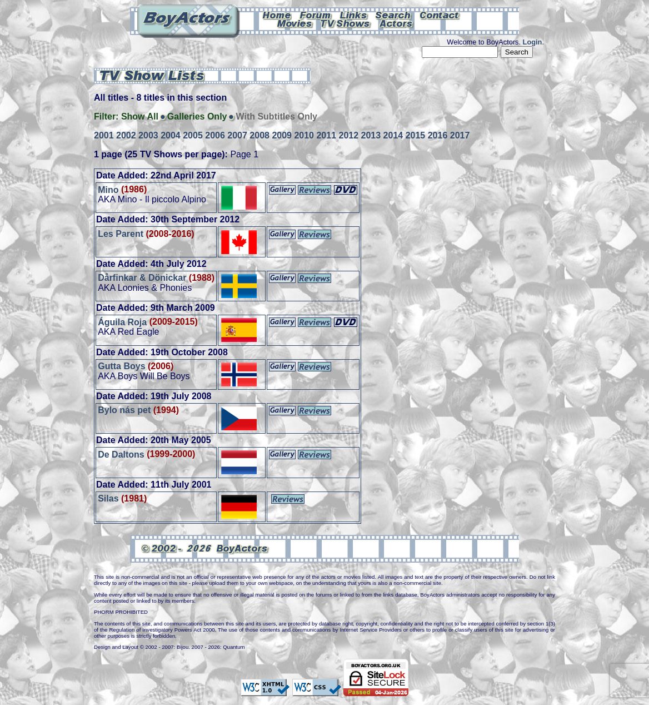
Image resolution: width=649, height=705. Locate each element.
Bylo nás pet (124, 410)
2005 (193, 135)
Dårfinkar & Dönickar (142, 277)
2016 (438, 135)
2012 (349, 135)
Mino (108, 189)
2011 (326, 135)
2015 (416, 135)
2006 (215, 135)
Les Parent (120, 234)
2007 (237, 135)
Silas (108, 498)
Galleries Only (197, 116)
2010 (304, 135)
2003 (148, 135)
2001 (104, 135)
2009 (282, 135)
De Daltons (121, 454)
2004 (171, 135)
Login (532, 42)
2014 (393, 135)
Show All (139, 116)
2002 (126, 135)
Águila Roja (122, 321)
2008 (259, 135)
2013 (371, 135)
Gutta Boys (121, 366)
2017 (460, 135)
